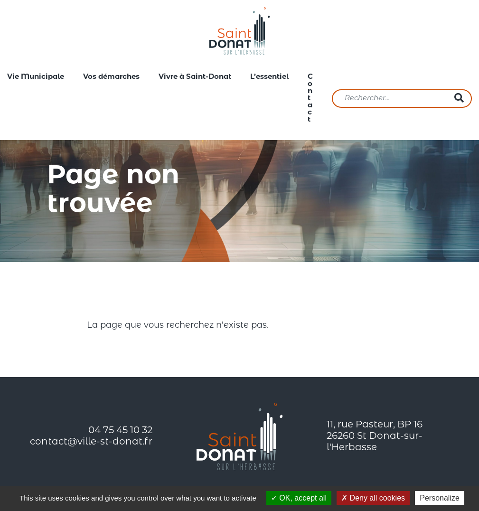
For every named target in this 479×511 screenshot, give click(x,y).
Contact (310, 98)
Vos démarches (111, 77)
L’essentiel (269, 77)
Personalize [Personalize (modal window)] (440, 498)
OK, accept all (299, 498)
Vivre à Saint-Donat (195, 77)
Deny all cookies (373, 498)
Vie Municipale (35, 77)
